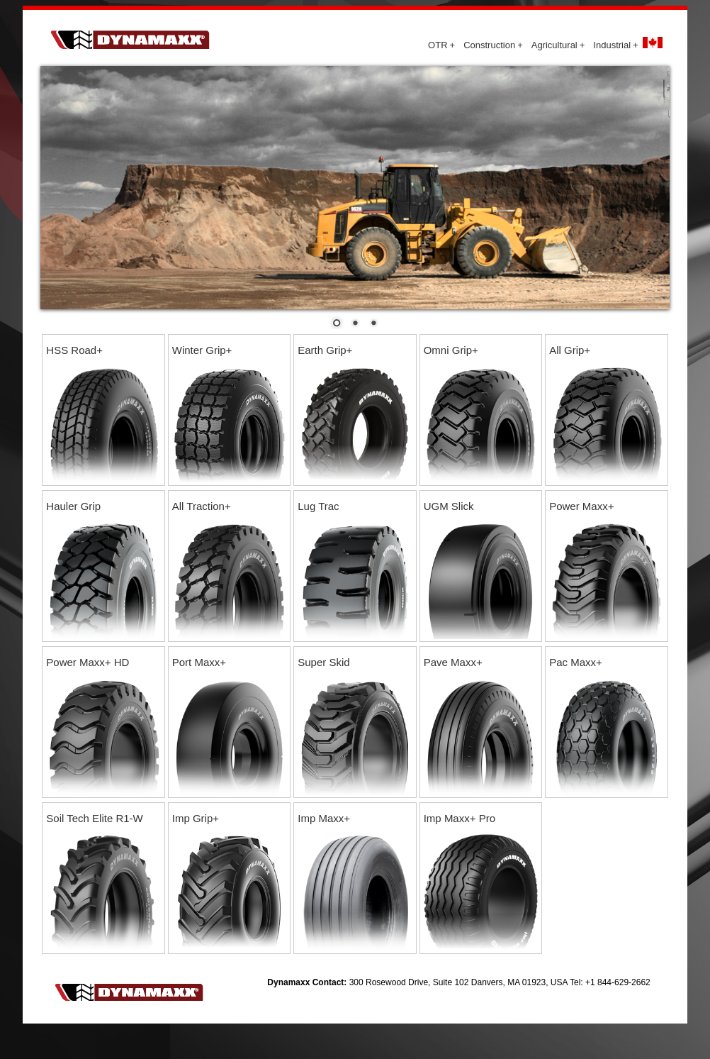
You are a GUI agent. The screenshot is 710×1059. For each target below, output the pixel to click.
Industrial (615, 45)
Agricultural (558, 45)
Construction (493, 45)
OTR (441, 45)
